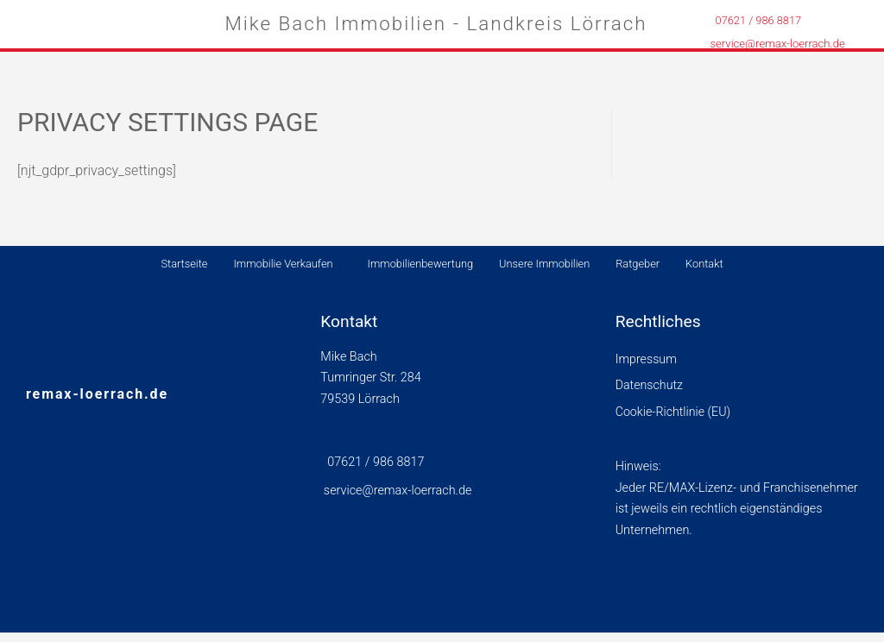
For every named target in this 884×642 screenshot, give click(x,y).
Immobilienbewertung (421, 263)
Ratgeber (638, 263)
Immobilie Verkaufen (282, 263)
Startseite (184, 263)
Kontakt (704, 263)
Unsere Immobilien (544, 263)
